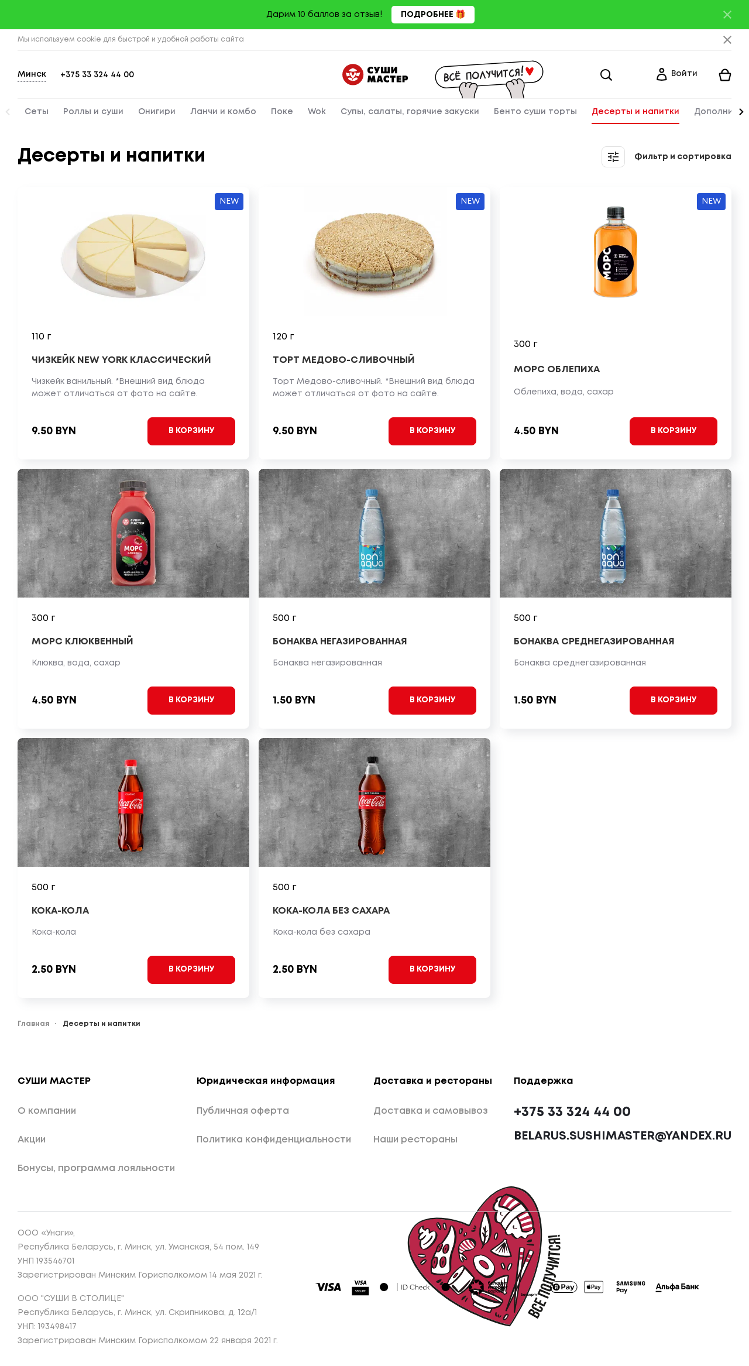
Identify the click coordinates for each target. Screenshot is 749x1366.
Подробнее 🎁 (433, 14)
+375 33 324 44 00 (97, 74)
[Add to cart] (191, 431)
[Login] (676, 75)
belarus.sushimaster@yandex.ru (622, 1136)
